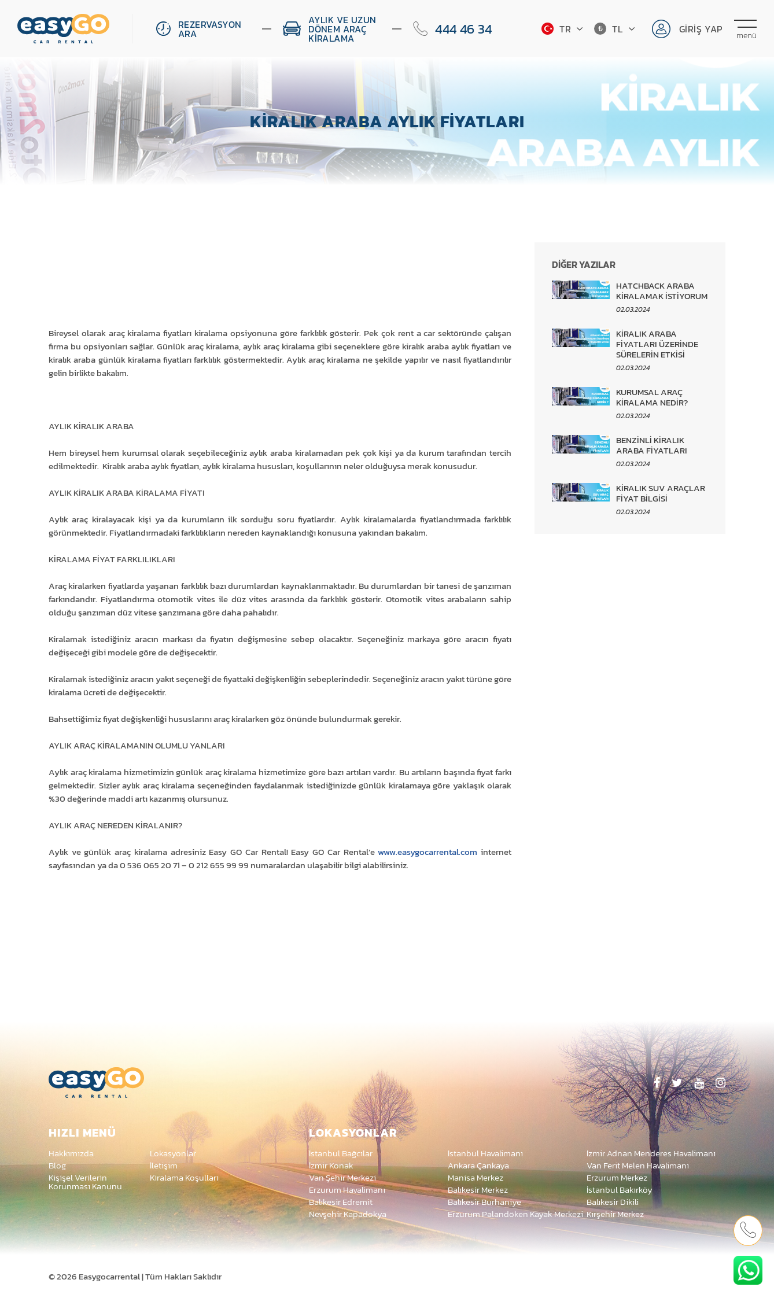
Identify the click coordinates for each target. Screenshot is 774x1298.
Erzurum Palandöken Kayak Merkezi (515, 1214)
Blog (57, 1165)
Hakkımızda (71, 1153)
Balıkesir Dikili (613, 1201)
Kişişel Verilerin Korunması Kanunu (85, 1181)
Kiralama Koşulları (184, 1177)
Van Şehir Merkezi (342, 1177)
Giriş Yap (701, 29)
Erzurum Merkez (617, 1177)
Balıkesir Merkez (478, 1189)
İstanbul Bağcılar (341, 1153)
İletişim (164, 1165)
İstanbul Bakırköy (620, 1189)
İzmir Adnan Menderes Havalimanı (651, 1153)
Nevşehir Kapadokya (347, 1214)
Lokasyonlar (173, 1153)
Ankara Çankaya (478, 1165)
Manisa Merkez (475, 1177)
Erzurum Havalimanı (347, 1189)
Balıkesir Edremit (341, 1201)
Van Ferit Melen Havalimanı (638, 1165)
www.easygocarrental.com (427, 851)
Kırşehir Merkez (615, 1214)
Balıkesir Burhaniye (484, 1201)
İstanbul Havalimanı (485, 1153)
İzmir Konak (331, 1165)
